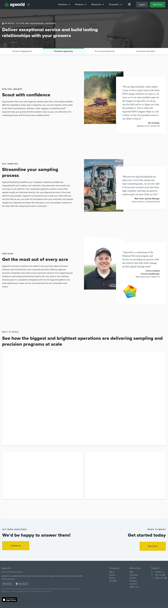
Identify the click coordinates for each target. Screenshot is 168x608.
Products (80, 4)
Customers (134, 575)
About (111, 572)
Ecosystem (115, 4)
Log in (142, 4)
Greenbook (22, 584)
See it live (157, 4)
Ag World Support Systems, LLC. (40, 591)
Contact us (16, 545)
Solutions (64, 4)
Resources (97, 4)
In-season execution (145, 51)
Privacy (112, 578)
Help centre (158, 578)
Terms (112, 581)
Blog (131, 572)
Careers (112, 575)
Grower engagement (22, 51)
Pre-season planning (104, 51)
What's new (134, 587)
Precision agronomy (63, 51)
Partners (133, 578)
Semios (7, 584)
